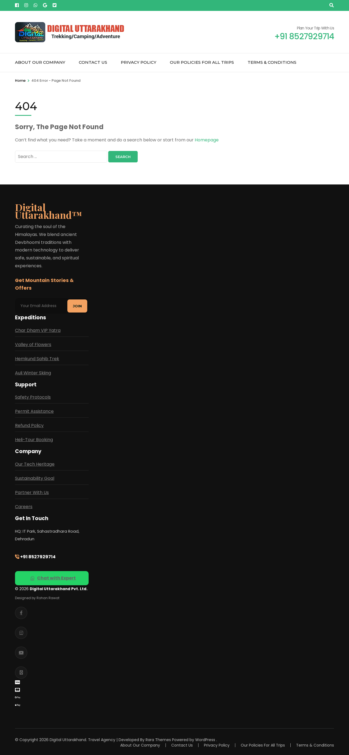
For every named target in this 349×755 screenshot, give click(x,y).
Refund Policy (29, 425)
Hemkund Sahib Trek (37, 358)
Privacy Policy (138, 62)
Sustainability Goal (34, 478)
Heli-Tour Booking (34, 439)
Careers (23, 506)
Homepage (207, 140)
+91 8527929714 (35, 556)
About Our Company (40, 62)
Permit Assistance (34, 411)
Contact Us (93, 62)
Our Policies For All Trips (202, 62)
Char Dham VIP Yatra (38, 330)
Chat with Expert (53, 578)
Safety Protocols (33, 397)
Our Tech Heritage (35, 464)
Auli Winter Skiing (33, 372)
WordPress (205, 739)
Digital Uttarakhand (68, 739)
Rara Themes (158, 739)
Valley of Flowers (33, 344)
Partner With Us (32, 492)
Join (77, 306)
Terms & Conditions (272, 62)
